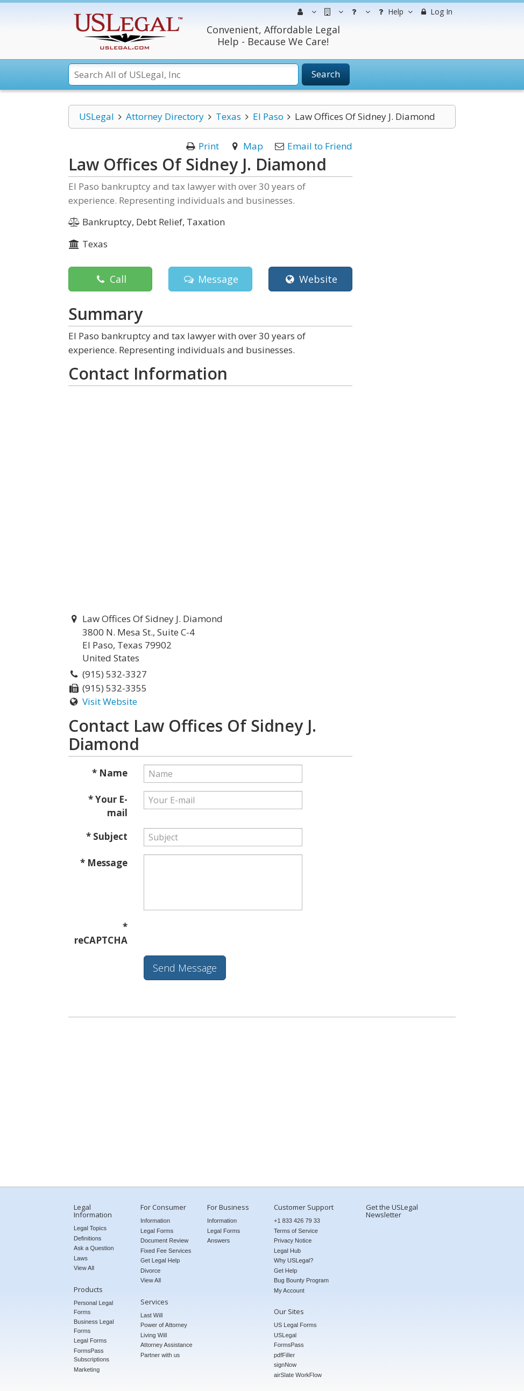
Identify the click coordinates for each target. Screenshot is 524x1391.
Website (310, 279)
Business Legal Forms (94, 1326)
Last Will (151, 1315)
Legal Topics (90, 1228)
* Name (110, 773)
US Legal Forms (295, 1325)
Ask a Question (94, 1248)
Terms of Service (296, 1231)
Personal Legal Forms (93, 1307)
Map (253, 146)
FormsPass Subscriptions (91, 1355)
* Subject (107, 836)
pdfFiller (284, 1355)
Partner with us (160, 1355)
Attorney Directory (165, 116)
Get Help (285, 1270)
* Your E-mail (108, 806)
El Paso (268, 116)
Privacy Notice (292, 1240)
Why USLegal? (293, 1260)
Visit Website (109, 701)
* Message (104, 863)
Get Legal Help (160, 1260)
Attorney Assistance (166, 1345)
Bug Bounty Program (301, 1280)
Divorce (150, 1270)
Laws (81, 1258)
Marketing (87, 1369)
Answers (218, 1240)
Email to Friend (319, 146)
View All (84, 1268)
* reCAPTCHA (101, 934)
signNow (285, 1364)
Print (209, 146)
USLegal (96, 116)
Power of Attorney (163, 1325)
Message (210, 279)
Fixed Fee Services (165, 1250)
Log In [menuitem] (435, 11)
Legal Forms (90, 1340)
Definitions (87, 1238)
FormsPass (289, 1345)
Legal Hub (287, 1250)
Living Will (153, 1335)
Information (155, 1220)
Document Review (164, 1240)
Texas (228, 116)
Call (110, 279)
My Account (289, 1290)
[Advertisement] (262, 1103)
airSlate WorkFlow (298, 1375)
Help (394, 11)
